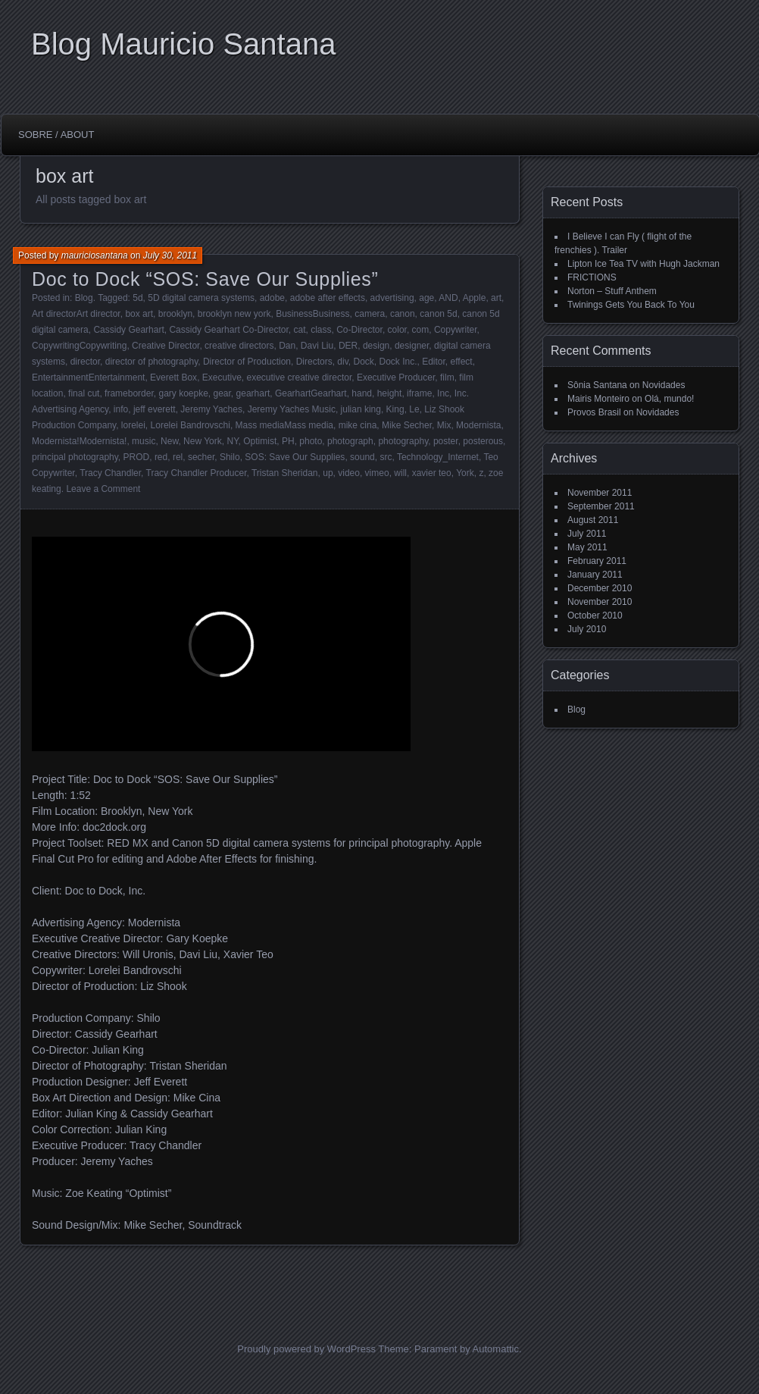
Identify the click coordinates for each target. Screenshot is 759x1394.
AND (448, 298)
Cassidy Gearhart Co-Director (228, 329)
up (328, 473)
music (143, 441)
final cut (83, 393)
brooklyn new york (234, 314)
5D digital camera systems (201, 298)
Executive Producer (396, 377)
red (161, 457)
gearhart (253, 393)
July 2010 (586, 629)
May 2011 (587, 547)
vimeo (377, 473)
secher (201, 457)
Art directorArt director (76, 314)
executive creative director (299, 377)
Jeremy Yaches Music (292, 409)
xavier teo (431, 473)
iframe (419, 393)
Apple (474, 298)
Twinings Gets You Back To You (631, 304)
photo (310, 441)
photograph (350, 441)
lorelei (133, 425)
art (496, 298)
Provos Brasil (594, 412)
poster (445, 441)
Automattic (496, 1349)
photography (403, 441)
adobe (272, 298)
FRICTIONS (592, 277)
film (447, 377)
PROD (136, 457)
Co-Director (359, 329)
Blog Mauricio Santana (183, 44)
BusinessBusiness (312, 314)
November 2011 (599, 492)
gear (222, 393)
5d (137, 298)
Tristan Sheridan (284, 473)
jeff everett (154, 409)
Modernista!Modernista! (79, 441)
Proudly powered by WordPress (306, 1349)
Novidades (664, 385)
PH (288, 441)
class (321, 329)
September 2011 (601, 506)
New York (202, 441)
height (389, 393)
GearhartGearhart (311, 393)
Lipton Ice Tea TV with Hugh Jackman (643, 263)
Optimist (259, 441)
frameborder (129, 393)
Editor (433, 361)
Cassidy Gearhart (128, 329)
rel (178, 457)
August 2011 (592, 520)
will (400, 473)
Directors (314, 361)
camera (370, 314)
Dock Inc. (398, 361)
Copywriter (455, 329)
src (386, 457)
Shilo (230, 457)
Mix (444, 425)
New (169, 441)
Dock (363, 361)
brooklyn (175, 314)
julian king (361, 409)
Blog (84, 298)
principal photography (75, 457)
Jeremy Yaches (211, 409)
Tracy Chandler (110, 473)
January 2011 (595, 574)
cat (299, 329)
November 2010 (599, 602)
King (395, 409)
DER (348, 345)
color (397, 329)
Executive (222, 377)
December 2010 (599, 588)
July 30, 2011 (170, 255)
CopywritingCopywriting (79, 345)
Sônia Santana (597, 385)
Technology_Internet (438, 457)
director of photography (151, 361)
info (121, 409)
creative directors (239, 345)
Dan (287, 345)
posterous (483, 441)
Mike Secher (407, 425)
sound (362, 457)
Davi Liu (317, 345)
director (85, 361)
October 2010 (595, 615)
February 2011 (596, 561)
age (426, 298)
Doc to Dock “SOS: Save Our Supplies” (205, 279)
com (420, 329)
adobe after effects (327, 298)
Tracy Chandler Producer (196, 473)
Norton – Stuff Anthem (612, 291)
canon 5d (438, 314)
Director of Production (247, 361)
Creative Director (165, 345)
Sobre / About (56, 134)
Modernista (478, 425)
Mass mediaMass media (284, 425)
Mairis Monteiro (598, 398)
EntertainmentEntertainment (88, 377)
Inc (443, 393)
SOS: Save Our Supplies (295, 457)
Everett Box (173, 377)
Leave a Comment (103, 489)
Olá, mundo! (669, 398)
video (349, 473)
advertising (392, 298)
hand (361, 393)
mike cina (358, 425)
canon (402, 314)
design (376, 345)
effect (462, 361)
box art (139, 314)
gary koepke (183, 393)
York (465, 473)
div (342, 361)
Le (414, 409)
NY (232, 441)
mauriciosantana (94, 255)
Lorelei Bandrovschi (190, 425)
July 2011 (586, 533)
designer (412, 345)
